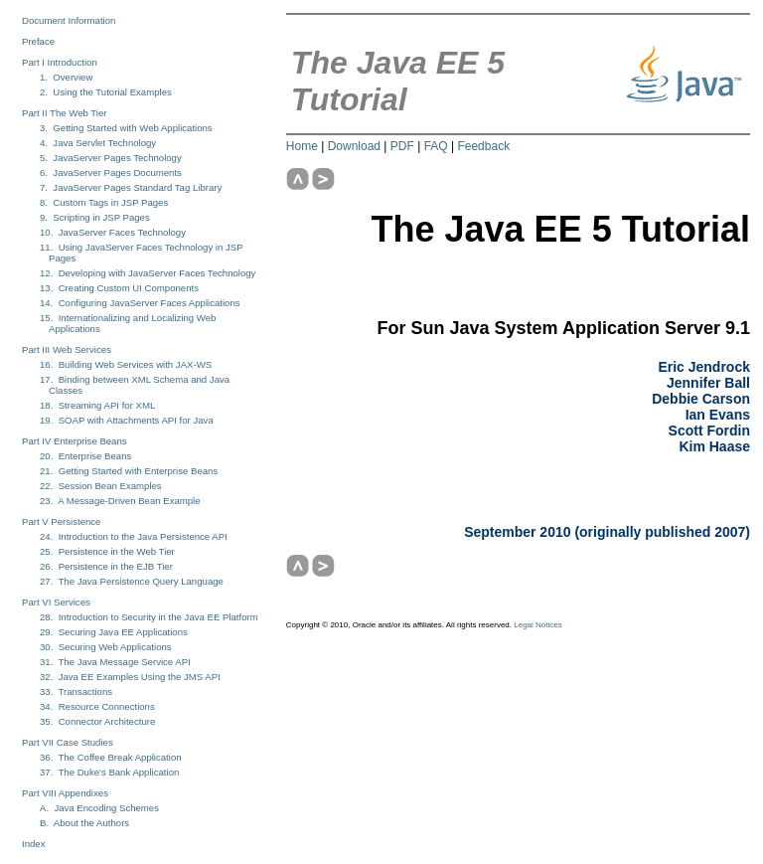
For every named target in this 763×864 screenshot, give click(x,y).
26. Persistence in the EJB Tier (106, 566)
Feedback (483, 146)
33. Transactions (76, 691)
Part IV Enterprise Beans (74, 440)
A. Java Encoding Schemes (99, 807)
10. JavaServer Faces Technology (113, 232)
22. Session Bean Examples (101, 485)
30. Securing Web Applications (106, 646)
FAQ (436, 146)
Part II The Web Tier (64, 112)
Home (302, 146)
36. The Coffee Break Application (111, 757)
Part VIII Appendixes (65, 792)
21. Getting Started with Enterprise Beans (129, 470)
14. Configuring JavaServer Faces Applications (140, 302)
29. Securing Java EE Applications (114, 631)
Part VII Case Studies (67, 742)
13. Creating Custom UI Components (119, 287)
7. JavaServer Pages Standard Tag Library (131, 187)
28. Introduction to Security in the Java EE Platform (149, 616)
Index (33, 843)
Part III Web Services (66, 349)
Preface (38, 41)
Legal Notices (537, 624)
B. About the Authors (84, 822)
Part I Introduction (59, 62)
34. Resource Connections (97, 706)
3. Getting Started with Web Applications (126, 127)
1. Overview (66, 77)
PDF (402, 146)
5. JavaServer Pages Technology (111, 157)
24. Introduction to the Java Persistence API (134, 536)
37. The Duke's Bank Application (109, 772)
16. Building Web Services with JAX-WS (126, 364)
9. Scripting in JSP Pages (95, 217)
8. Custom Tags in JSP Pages (104, 202)
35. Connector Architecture (97, 721)
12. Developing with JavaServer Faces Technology (147, 272)
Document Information (68, 20)
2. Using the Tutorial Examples (106, 91)
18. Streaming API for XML (97, 405)
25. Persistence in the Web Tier (107, 551)
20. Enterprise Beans (85, 455)
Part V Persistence (61, 521)
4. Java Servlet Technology (98, 142)
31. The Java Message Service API (115, 661)
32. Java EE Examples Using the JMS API (130, 676)
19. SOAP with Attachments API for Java (127, 420)
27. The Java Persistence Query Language (132, 581)
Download (354, 146)
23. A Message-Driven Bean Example (120, 500)
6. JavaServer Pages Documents (111, 172)
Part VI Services (56, 602)
